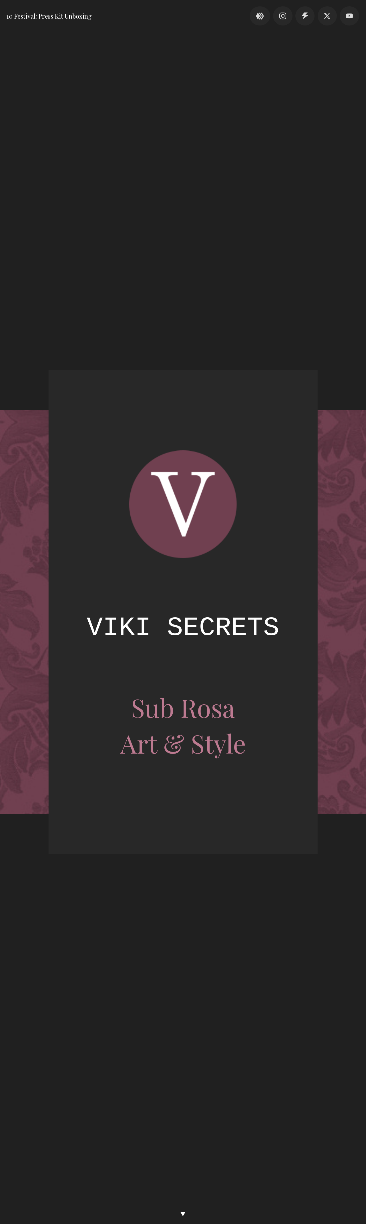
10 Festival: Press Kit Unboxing (49, 16)
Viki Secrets (183, 628)
